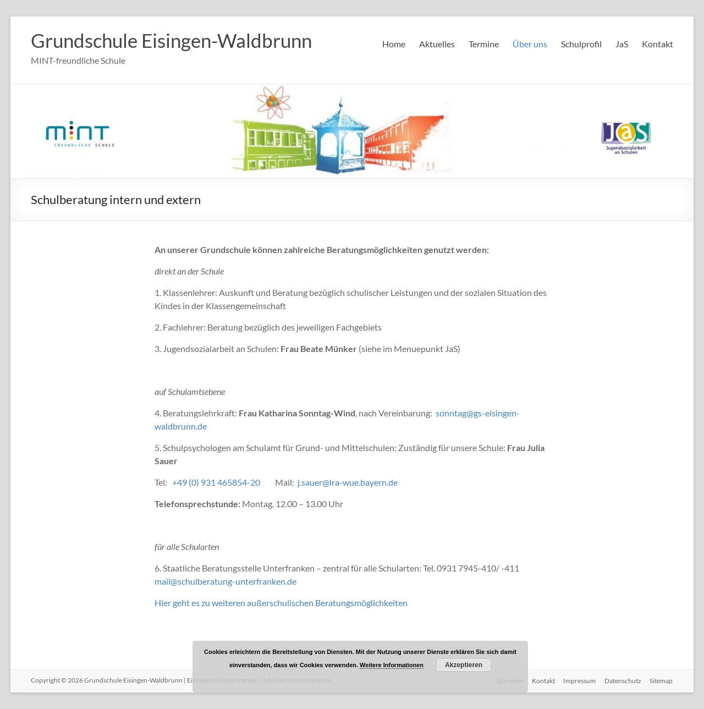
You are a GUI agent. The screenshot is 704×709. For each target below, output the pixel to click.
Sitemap (661, 680)
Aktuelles (437, 44)
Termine (484, 44)
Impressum (579, 680)
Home (393, 44)
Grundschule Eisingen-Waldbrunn (176, 40)
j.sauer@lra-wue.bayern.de (348, 482)
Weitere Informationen (392, 665)
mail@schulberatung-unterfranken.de (225, 581)
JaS (621, 44)
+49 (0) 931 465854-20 (216, 482)
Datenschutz (622, 680)
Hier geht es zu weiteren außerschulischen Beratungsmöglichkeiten (281, 602)
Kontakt (657, 44)
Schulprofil (581, 44)
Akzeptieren (463, 665)
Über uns (530, 44)
